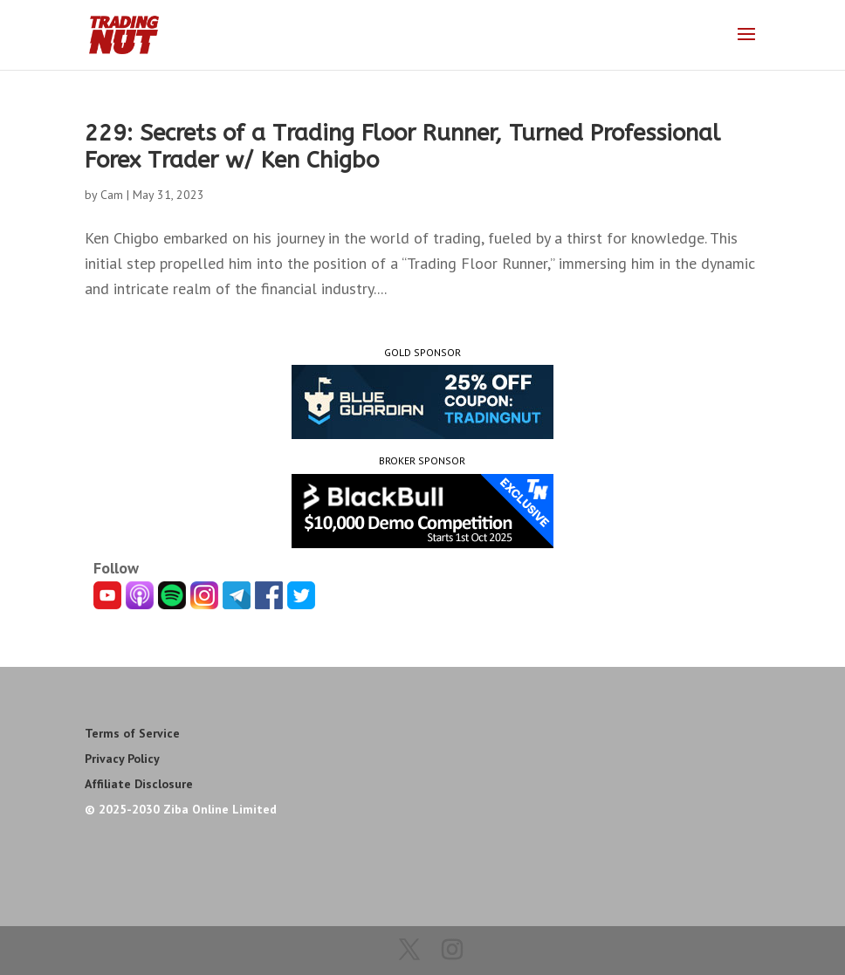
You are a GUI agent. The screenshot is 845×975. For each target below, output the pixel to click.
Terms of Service (132, 733)
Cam (111, 195)
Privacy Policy (122, 758)
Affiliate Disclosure (139, 784)
